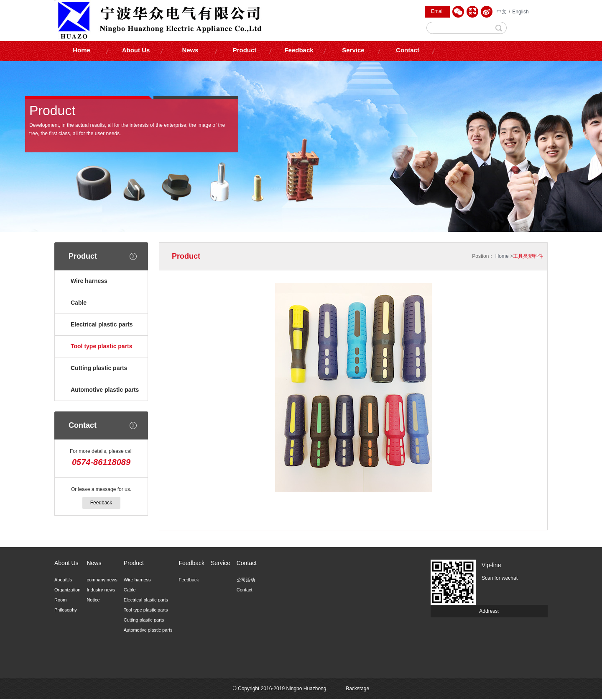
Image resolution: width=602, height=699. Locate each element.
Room (60, 599)
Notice (93, 599)
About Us (136, 50)
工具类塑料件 (528, 256)
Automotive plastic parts (105, 389)
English (520, 12)
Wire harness (89, 281)
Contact (407, 50)
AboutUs (63, 579)
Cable (79, 302)
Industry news (101, 589)
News (190, 50)
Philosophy (65, 609)
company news (102, 579)
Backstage (357, 688)
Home (81, 50)
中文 (502, 12)
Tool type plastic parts (102, 346)
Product (245, 50)
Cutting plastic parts (99, 368)
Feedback (298, 50)
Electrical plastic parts (102, 324)
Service (353, 50)
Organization (67, 589)
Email (437, 11)
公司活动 (246, 579)
